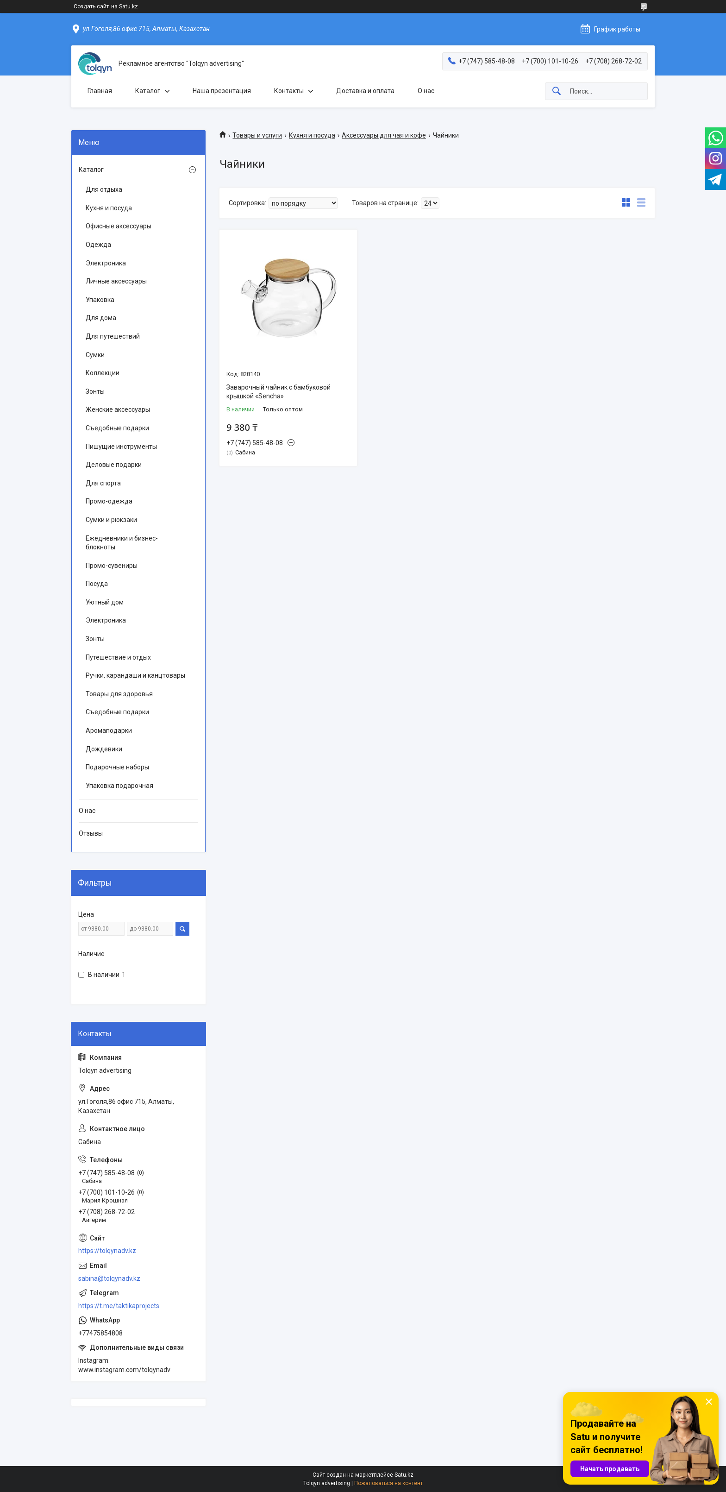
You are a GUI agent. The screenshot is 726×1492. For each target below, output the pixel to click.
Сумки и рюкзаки (111, 519)
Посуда (97, 583)
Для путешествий (113, 336)
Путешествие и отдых (118, 657)
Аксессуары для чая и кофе (384, 135)
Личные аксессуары (116, 281)
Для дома (101, 317)
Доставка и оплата (365, 90)
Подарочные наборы (117, 767)
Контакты (289, 90)
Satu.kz (403, 1475)
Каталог (147, 90)
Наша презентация (222, 90)
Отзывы (91, 833)
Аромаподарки (109, 730)
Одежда (98, 244)
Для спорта (103, 483)
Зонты (95, 391)
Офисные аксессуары (118, 226)
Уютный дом (105, 602)
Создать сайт (91, 6)
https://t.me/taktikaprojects (118, 1305)
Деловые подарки (114, 464)
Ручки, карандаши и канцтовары (135, 675)
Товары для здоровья (119, 694)
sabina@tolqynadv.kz (109, 1278)
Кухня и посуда (312, 135)
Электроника (106, 263)
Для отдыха (104, 189)
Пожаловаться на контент (388, 1483)
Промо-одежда (109, 501)
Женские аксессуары (118, 409)
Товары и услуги (257, 135)
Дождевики (104, 749)
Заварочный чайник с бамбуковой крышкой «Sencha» (278, 392)
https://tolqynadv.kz (107, 1250)
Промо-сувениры (112, 565)
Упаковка (100, 299)
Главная (100, 90)
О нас (426, 90)
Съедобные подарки (117, 428)
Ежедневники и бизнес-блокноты (122, 543)
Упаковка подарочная (119, 785)
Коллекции (102, 373)
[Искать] (556, 91)
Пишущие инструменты (121, 446)
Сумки (95, 355)
